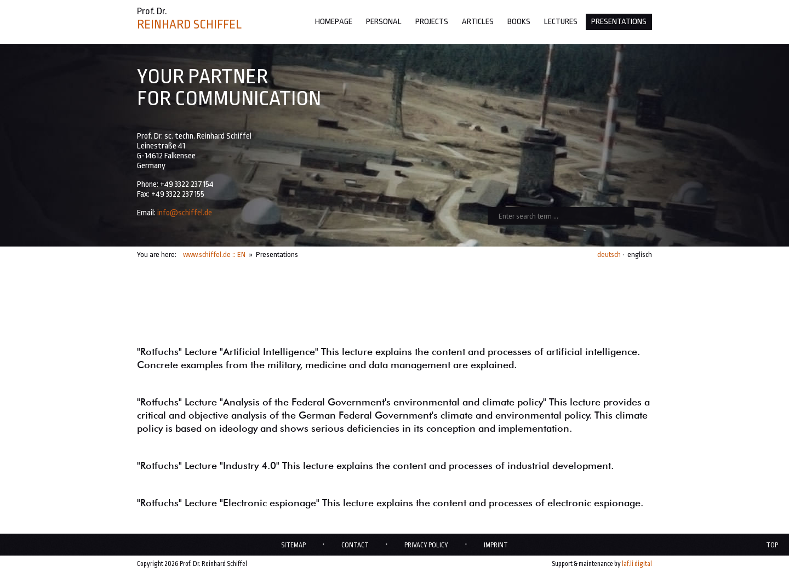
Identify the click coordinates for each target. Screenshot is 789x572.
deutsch (609, 254)
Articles (478, 21)
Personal (384, 21)
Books (518, 21)
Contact (355, 545)
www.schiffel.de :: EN (214, 254)
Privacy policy (426, 545)
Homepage (333, 21)
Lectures (561, 21)
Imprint (496, 545)
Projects (431, 21)
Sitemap (293, 545)
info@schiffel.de (184, 213)
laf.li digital (637, 564)
